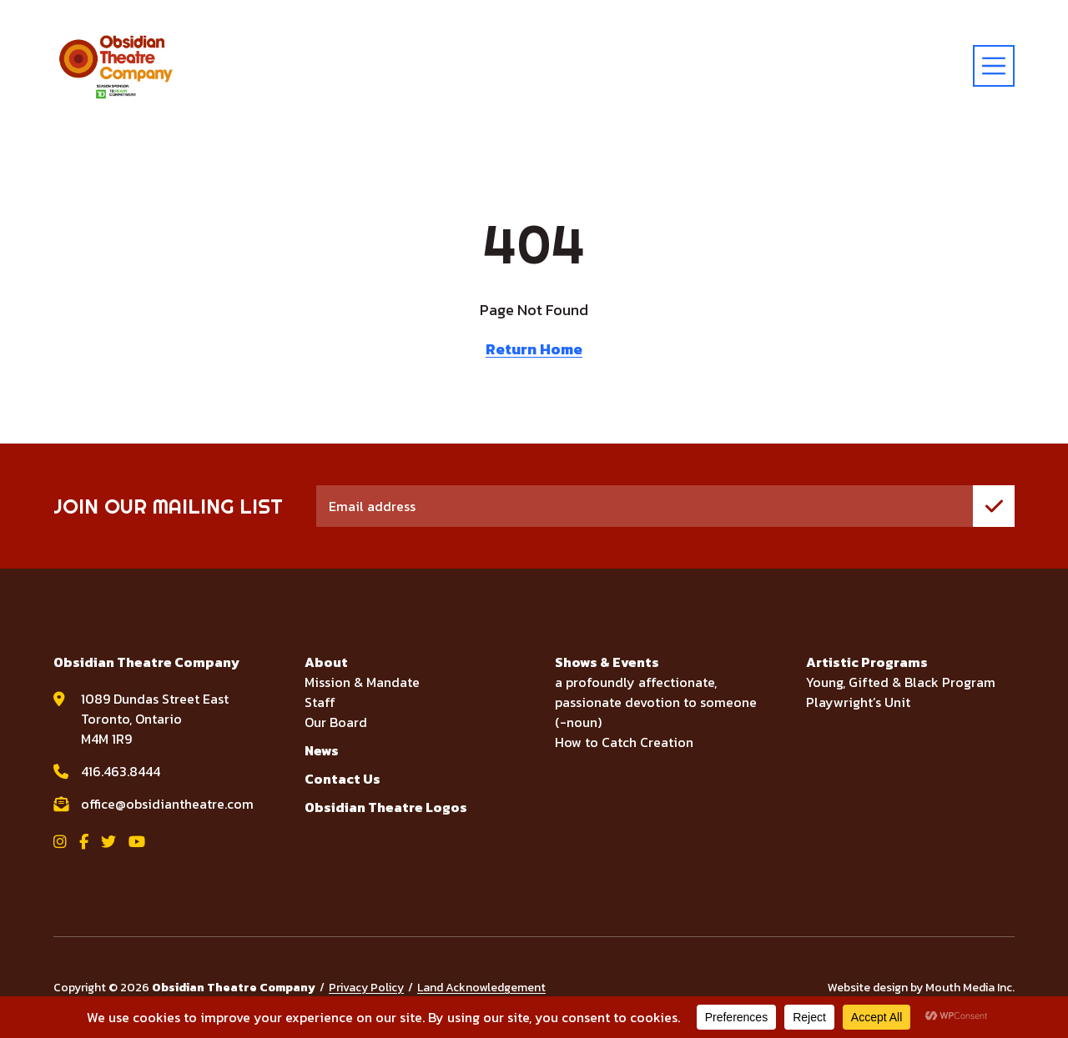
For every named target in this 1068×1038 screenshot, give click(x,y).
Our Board (336, 722)
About (326, 662)
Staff (320, 702)
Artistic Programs (867, 662)
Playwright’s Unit (858, 702)
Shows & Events (607, 662)
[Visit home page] (116, 66)
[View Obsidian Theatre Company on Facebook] (83, 841)
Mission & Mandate (362, 682)
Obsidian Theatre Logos (386, 807)
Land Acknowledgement (481, 987)
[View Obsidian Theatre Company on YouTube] (136, 841)
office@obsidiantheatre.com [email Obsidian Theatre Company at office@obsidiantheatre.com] (167, 804)
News (322, 750)
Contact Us (342, 779)
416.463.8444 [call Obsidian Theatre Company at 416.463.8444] (120, 771)
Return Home (534, 349)
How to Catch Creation (624, 742)
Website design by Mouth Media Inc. (921, 987)
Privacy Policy (366, 987)
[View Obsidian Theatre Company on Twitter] (108, 841)
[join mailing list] (994, 506)
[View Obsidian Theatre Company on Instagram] (60, 841)
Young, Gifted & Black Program (900, 682)
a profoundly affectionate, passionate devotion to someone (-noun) (656, 702)
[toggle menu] (994, 66)
